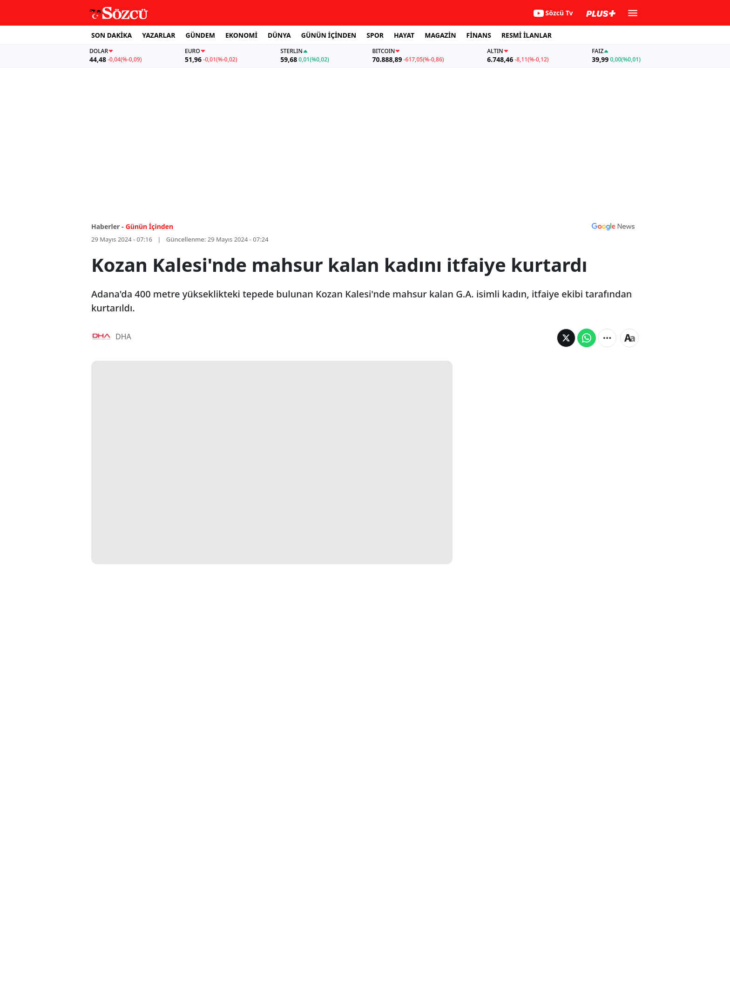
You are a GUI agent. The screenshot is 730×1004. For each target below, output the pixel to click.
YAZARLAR (158, 35)
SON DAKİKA (111, 35)
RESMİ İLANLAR (526, 35)
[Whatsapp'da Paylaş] (586, 338)
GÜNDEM (200, 35)
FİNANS (478, 35)
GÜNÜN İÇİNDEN (328, 35)
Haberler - (107, 226)
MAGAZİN (440, 35)
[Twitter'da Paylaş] (566, 338)
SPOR (375, 35)
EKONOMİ (241, 35)
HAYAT (404, 35)
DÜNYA (279, 35)
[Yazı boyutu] (629, 338)
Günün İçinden (149, 226)
